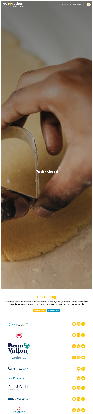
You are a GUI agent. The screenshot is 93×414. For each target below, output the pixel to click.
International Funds (53, 310)
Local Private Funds (39, 310)
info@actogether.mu (79, 4)
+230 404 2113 (66, 4)
